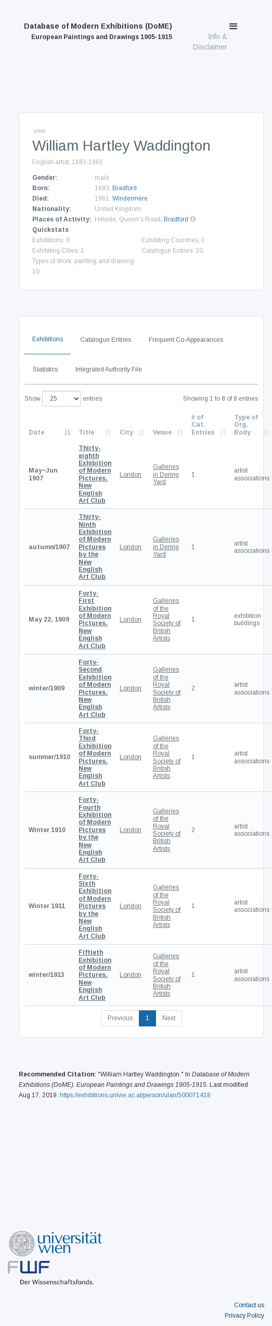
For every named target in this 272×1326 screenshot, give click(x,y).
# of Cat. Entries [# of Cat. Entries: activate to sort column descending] (202, 425)
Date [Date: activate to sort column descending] (36, 432)
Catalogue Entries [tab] (105, 339)
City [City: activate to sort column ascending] (126, 432)
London (130, 474)
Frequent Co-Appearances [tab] (186, 339)
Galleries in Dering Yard (166, 474)
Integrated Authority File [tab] (108, 369)
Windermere (130, 198)
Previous (120, 1018)
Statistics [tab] (45, 369)
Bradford (124, 188)
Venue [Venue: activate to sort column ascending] (162, 432)
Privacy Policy (244, 1315)
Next (168, 1018)
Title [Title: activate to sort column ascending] (86, 432)
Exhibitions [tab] (47, 339)
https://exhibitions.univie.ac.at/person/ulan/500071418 (135, 1095)
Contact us (249, 1305)
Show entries (63, 398)
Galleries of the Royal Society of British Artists (166, 619)
